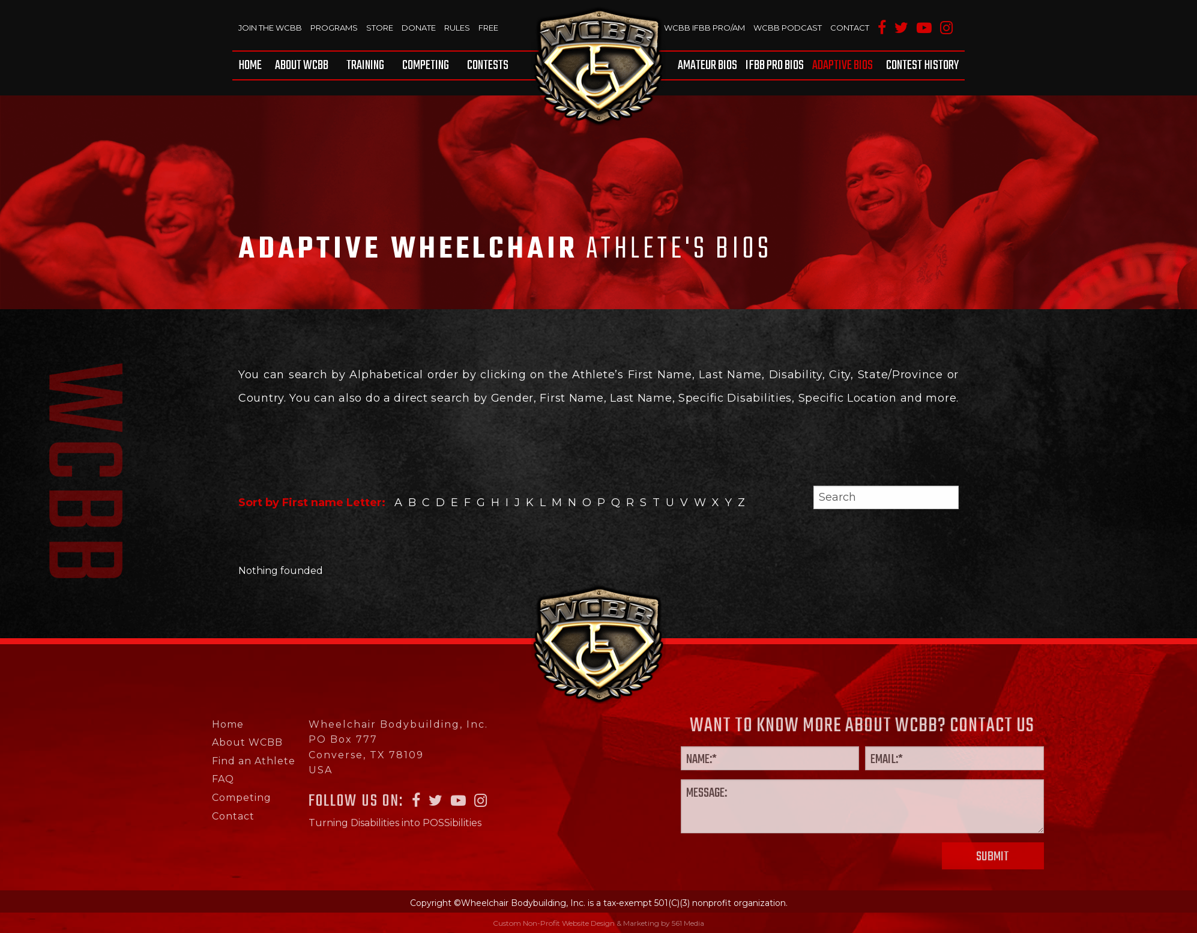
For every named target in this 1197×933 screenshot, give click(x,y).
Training (365, 65)
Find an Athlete (211, 761)
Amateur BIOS (707, 65)
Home (250, 65)
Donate (419, 27)
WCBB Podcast (787, 27)
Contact (849, 27)
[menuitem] (252, 65)
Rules (457, 27)
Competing (425, 65)
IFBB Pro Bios (775, 65)
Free (488, 27)
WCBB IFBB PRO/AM (704, 27)
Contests (487, 65)
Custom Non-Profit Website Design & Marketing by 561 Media (598, 923)
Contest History (922, 65)
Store (379, 27)
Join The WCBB (270, 27)
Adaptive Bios (842, 65)
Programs (334, 27)
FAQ (181, 779)
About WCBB (301, 65)
